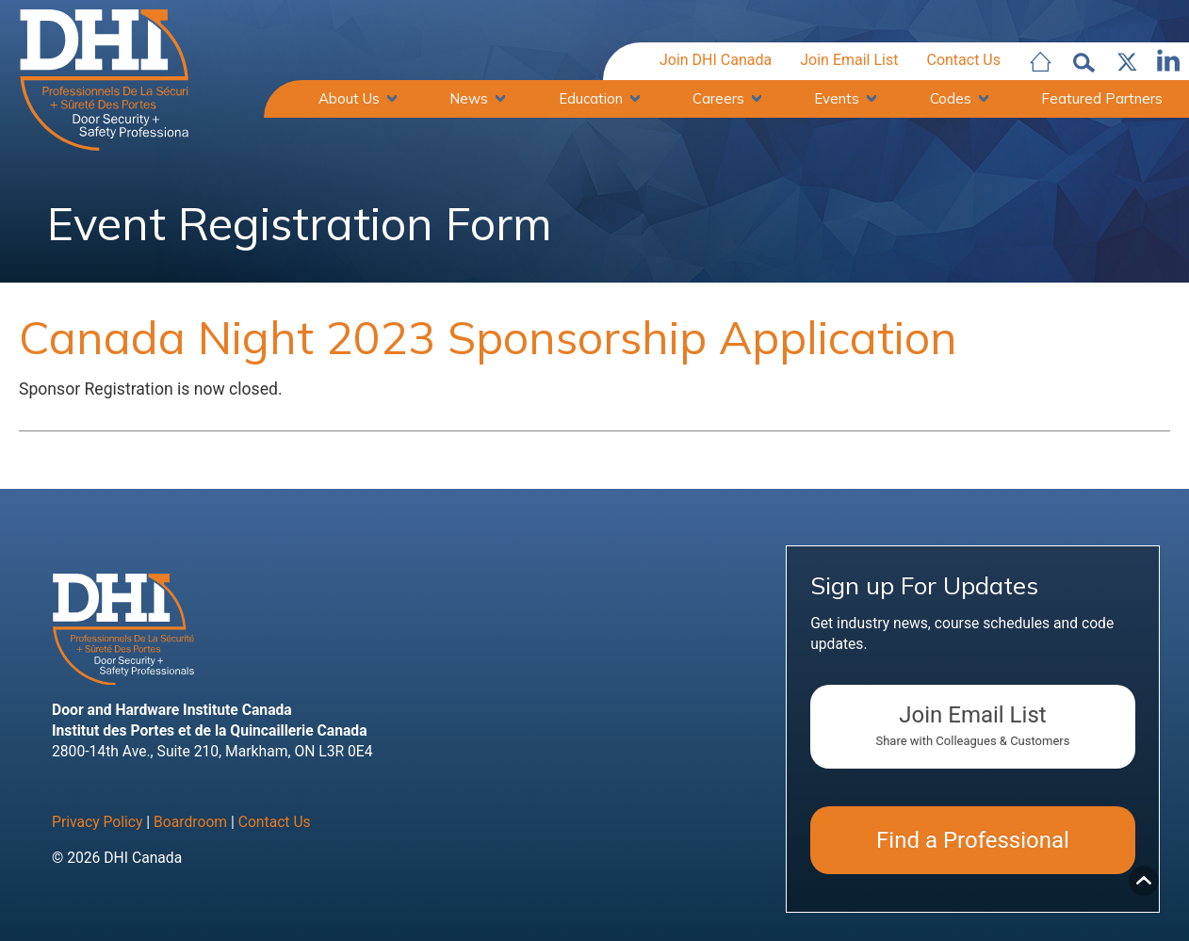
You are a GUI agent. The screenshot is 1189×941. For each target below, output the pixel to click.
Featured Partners (1102, 98)
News (468, 98)
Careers (718, 98)
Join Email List (849, 60)
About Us (349, 98)
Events (836, 98)
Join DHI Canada (716, 60)
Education (591, 98)
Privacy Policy (97, 822)
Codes (950, 98)
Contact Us (963, 60)
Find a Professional (972, 840)
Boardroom (190, 822)
